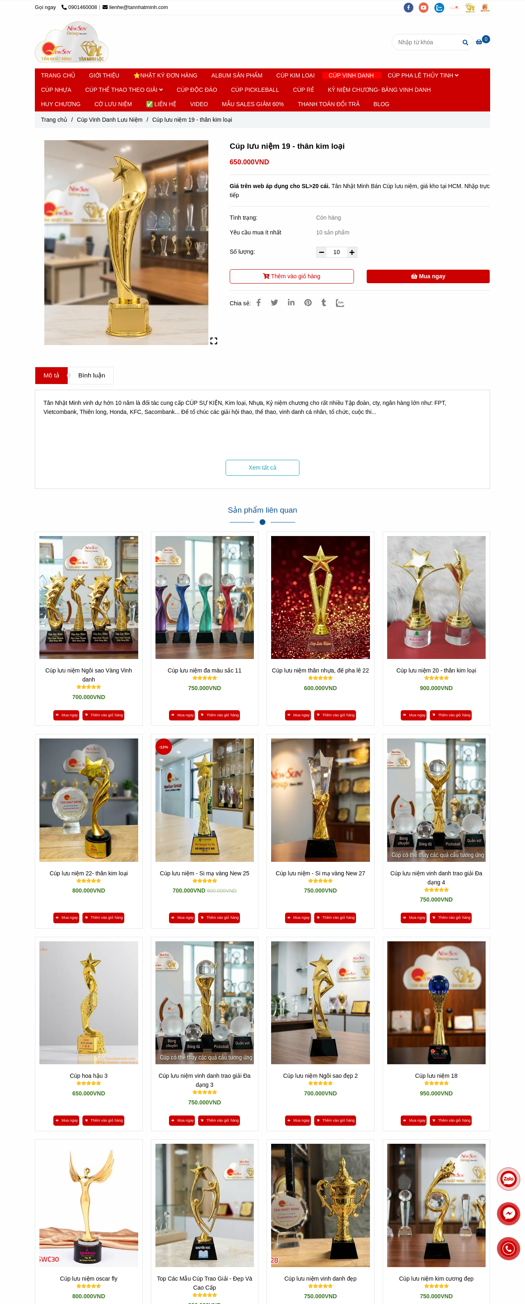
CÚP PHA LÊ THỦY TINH (423, 75)
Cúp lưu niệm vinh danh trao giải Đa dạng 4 (436, 878)
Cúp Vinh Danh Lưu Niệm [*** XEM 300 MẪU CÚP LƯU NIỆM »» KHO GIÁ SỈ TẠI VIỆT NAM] (110, 119)
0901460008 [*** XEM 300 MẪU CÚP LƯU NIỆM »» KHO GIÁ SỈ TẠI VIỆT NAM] (79, 7)
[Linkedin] (291, 303)
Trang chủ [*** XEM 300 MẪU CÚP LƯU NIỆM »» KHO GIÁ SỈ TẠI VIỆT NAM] (54, 119)
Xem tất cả (262, 467)
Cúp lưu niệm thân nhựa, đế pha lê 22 (320, 670)
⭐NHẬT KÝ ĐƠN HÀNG (165, 75)
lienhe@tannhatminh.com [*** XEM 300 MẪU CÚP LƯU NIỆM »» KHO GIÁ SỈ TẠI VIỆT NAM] (135, 7)
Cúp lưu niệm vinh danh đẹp (320, 1278)
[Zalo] (345, 303)
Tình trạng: (244, 217)
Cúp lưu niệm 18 (436, 1075)
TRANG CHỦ (58, 75)
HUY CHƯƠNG (60, 104)
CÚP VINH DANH (351, 75)
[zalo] (442, 7)
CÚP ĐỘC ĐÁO (197, 89)
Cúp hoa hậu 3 (88, 1075)
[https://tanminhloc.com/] (473, 7)
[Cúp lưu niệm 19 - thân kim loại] (71, 41)
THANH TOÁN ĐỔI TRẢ (329, 104)
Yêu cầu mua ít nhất (256, 232)
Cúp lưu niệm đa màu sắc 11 (205, 670)
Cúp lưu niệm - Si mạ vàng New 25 (204, 873)
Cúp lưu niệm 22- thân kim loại (89, 873)
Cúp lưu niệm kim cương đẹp (436, 1278)
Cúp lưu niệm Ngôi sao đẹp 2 (320, 1075)
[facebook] (411, 7)
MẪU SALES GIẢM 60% (253, 104)
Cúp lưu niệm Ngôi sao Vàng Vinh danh (89, 675)
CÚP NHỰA (56, 89)
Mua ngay (428, 276)
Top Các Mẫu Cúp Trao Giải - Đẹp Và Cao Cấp (204, 1283)
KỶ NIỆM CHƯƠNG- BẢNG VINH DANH (379, 89)
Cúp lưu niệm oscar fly (88, 1278)
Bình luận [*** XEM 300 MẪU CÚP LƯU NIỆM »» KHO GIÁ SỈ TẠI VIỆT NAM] (91, 375)
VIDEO (199, 104)
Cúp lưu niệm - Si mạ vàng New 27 (320, 873)
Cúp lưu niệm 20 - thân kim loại (436, 670)
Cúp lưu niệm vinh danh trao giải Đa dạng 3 (205, 1080)
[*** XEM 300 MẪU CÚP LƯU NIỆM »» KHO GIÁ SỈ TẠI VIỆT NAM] (483, 42)
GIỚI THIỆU (104, 75)
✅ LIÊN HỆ (161, 104)
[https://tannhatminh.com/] (457, 7)
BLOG (382, 104)
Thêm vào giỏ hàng (291, 276)
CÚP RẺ (303, 89)
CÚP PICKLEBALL (255, 89)
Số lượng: (243, 251)
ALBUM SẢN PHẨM (236, 75)
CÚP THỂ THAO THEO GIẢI (124, 89)
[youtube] (426, 7)
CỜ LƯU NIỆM (113, 104)
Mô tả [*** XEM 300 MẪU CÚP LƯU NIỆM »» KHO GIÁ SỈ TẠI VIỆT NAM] (51, 375)
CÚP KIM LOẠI (295, 75)
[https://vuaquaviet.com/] (487, 7)
